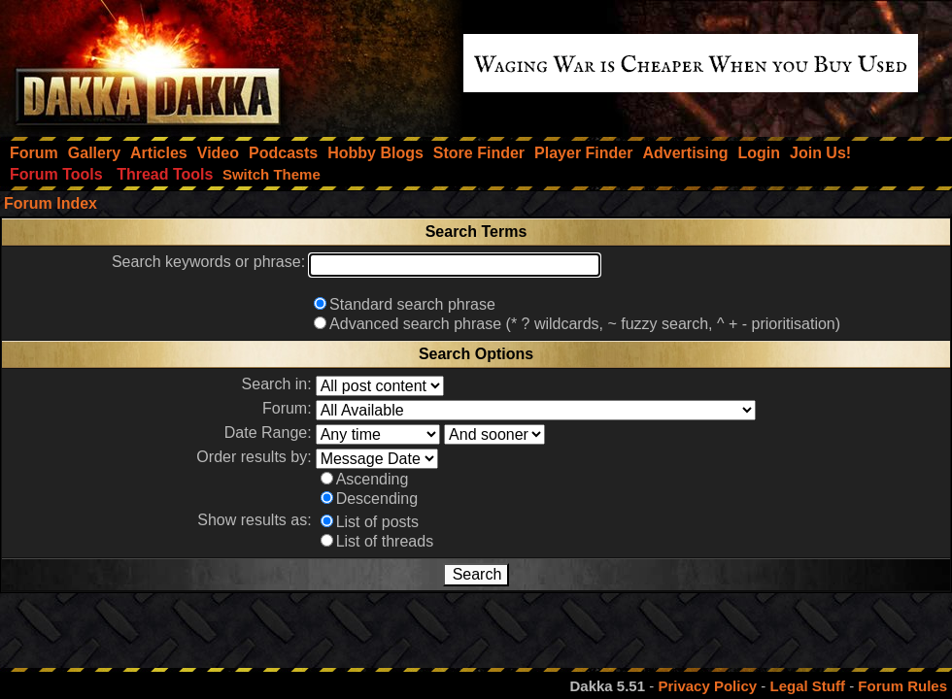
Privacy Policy (707, 686)
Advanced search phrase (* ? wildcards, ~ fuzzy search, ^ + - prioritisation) (584, 324)
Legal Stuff (807, 686)
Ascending (372, 479)
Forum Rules (902, 686)
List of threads (385, 541)
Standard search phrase (412, 304)
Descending (377, 498)
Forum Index (50, 203)
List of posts (377, 522)
